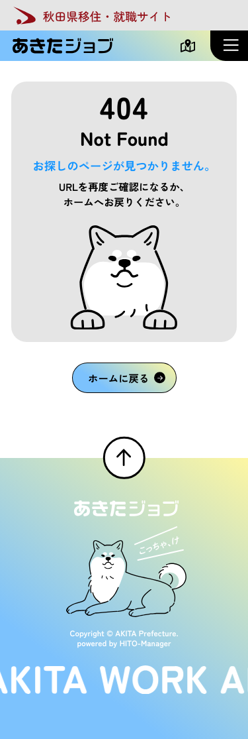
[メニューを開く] (229, 45)
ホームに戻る (126, 377)
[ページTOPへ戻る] (124, 457)
